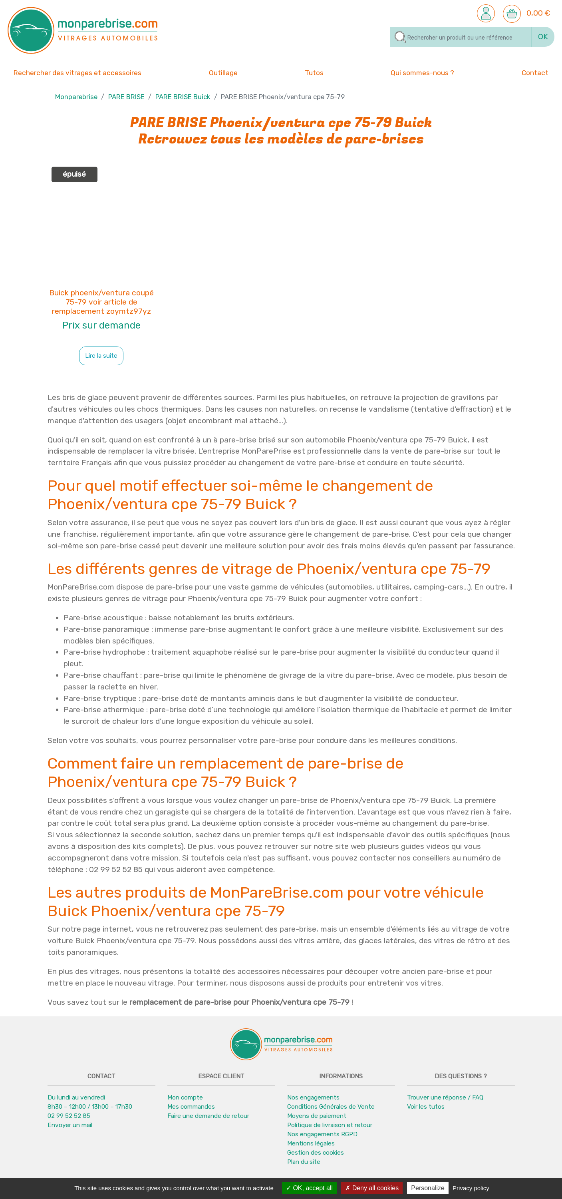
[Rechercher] (461, 37)
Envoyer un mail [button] (70, 1125)
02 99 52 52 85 (69, 1115)
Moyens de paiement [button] (316, 1115)
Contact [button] (535, 72)
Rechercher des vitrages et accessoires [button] (77, 73)
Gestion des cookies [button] (315, 1152)
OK (543, 36)
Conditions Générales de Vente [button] (331, 1106)
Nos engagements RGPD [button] (322, 1134)
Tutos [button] (314, 72)
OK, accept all (309, 1188)
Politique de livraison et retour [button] (329, 1125)
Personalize (428, 1188)
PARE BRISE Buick (182, 97)
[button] (486, 13)
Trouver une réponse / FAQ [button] (445, 1097)
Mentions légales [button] (311, 1143)
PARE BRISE (126, 97)
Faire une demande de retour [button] (208, 1115)
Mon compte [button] (185, 1097)
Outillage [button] (223, 72)
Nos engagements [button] (313, 1097)
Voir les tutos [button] (426, 1106)
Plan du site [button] (303, 1161)
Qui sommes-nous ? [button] (422, 72)
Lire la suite (101, 355)
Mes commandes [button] (191, 1106)
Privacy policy (471, 1188)
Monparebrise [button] (76, 97)
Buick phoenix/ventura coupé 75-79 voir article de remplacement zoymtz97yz (101, 302)
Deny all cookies (372, 1188)
